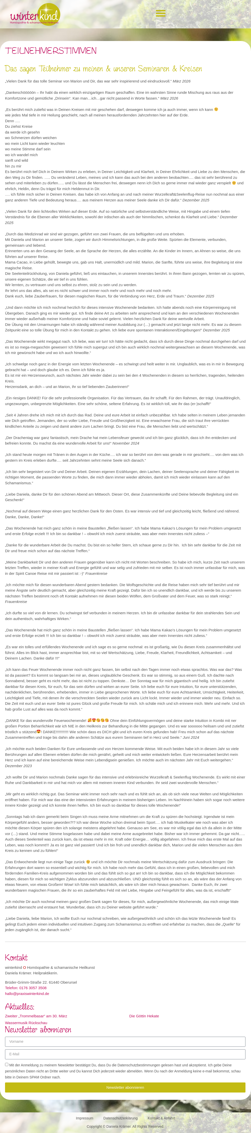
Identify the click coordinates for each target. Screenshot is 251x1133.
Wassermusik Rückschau (26, 1023)
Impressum (84, 1118)
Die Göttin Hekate (144, 1016)
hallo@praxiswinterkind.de (27, 993)
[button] (161, 13)
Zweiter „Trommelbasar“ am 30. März (36, 1016)
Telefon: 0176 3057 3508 (26, 988)
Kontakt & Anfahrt (161, 1118)
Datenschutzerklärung (120, 1118)
